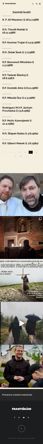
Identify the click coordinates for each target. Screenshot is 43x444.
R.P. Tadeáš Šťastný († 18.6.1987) (15, 76)
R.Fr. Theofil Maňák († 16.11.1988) (15, 31)
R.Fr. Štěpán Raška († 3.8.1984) (20, 133)
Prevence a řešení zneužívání (17, 395)
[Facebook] (14, 417)
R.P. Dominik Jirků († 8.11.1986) (20, 87)
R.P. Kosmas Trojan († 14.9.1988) (21, 42)
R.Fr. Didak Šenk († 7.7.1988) (18, 52)
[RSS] (28, 417)
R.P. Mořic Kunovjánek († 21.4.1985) (17, 122)
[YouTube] (23, 417)
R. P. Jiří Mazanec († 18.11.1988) (20, 19)
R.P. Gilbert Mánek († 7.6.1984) (20, 143)
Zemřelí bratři (6, 16)
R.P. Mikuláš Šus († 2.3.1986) (18, 97)
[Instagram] (19, 417)
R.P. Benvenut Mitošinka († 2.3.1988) (18, 64)
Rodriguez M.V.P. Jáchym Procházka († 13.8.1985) (17, 109)
